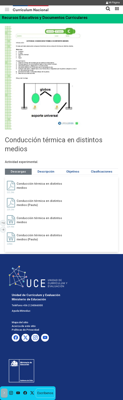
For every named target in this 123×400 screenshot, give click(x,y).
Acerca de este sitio (24, 326)
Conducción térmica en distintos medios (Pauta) (39, 203)
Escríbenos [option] (45, 393)
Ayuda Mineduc (21, 310)
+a (3, 223)
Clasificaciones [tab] (101, 171)
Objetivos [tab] (72, 171)
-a (4, 229)
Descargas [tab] (18, 171)
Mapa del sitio (20, 322)
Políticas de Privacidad (25, 329)
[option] (11, 393)
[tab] (106, 6)
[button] (106, 6)
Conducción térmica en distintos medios (39, 186)
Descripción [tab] (46, 171)
